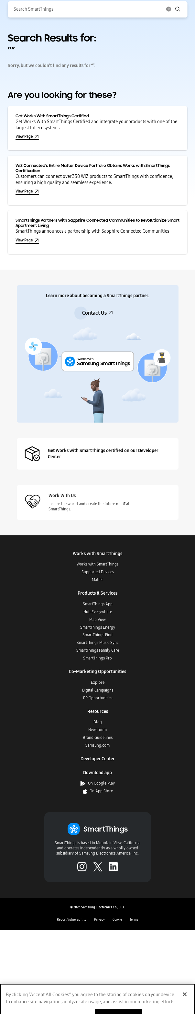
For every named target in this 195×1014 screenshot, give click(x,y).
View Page (27, 136)
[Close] (185, 1002)
